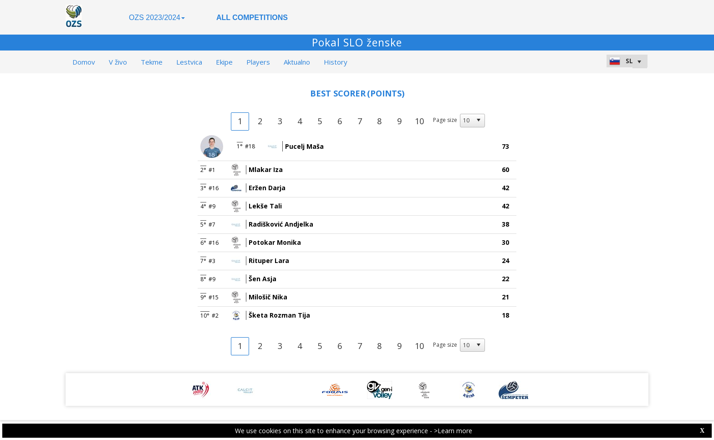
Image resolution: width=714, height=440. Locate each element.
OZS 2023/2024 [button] (157, 17)
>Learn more (453, 430)
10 (419, 121)
